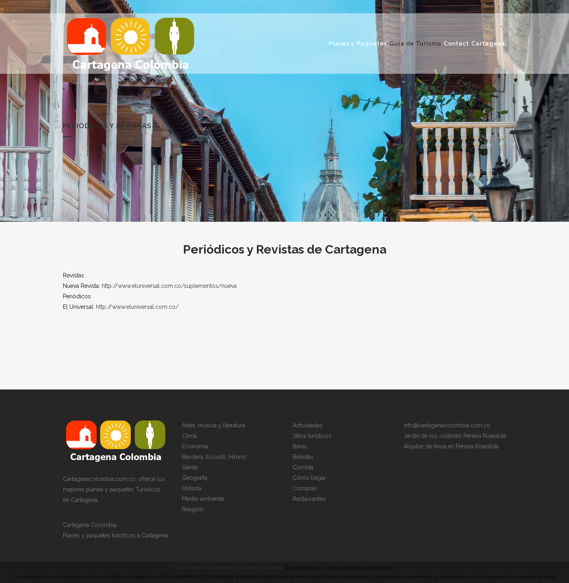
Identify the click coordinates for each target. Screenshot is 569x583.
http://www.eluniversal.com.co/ (137, 307)
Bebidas (303, 457)
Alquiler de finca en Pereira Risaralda (451, 446)
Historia (191, 488)
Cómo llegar (309, 478)
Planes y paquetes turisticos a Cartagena (115, 535)
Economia (195, 446)
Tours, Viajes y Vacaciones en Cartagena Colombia (229, 568)
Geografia (194, 478)
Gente (190, 467)
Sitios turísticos (312, 436)
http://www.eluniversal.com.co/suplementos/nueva (169, 286)
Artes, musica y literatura (213, 425)
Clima (189, 436)
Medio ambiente (203, 499)
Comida (303, 467)
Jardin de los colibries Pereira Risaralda (455, 436)
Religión (192, 509)
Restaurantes (309, 499)
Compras (305, 488)
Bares (300, 446)
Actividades (308, 425)
